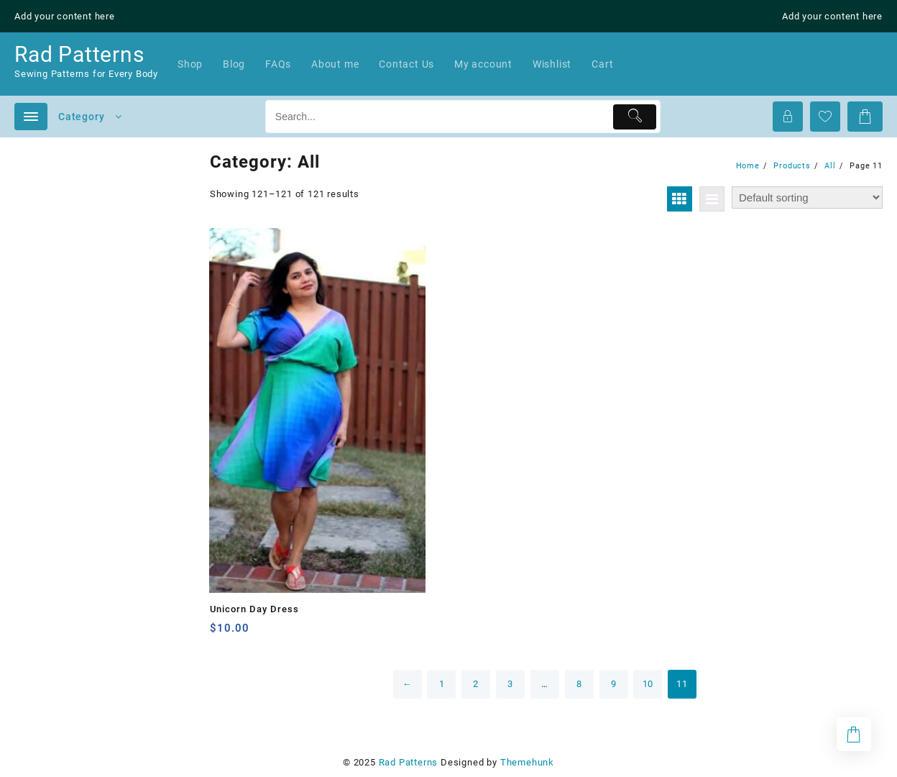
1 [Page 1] (442, 683)
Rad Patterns (79, 54)
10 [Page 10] (648, 683)
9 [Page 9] (614, 683)
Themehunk (527, 762)
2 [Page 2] (476, 683)
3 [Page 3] (510, 683)
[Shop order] (807, 197)
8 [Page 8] (579, 683)
